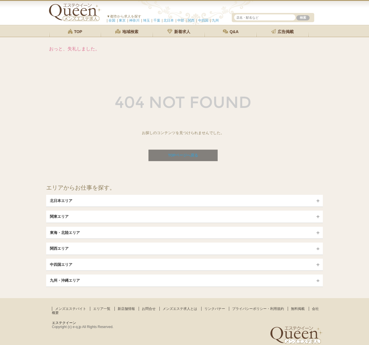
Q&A (231, 31)
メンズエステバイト (70, 309)
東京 (122, 20)
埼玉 (146, 20)
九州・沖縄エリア (65, 280)
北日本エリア (61, 201)
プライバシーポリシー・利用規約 (258, 309)
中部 (180, 20)
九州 (215, 20)
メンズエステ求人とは (180, 309)
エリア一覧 (101, 309)
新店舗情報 (126, 309)
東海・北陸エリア (65, 232)
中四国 (203, 20)
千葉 (156, 20)
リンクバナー (214, 309)
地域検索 (126, 31)
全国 (111, 20)
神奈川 (134, 20)
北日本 (168, 20)
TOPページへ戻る (183, 155)
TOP (75, 31)
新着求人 (178, 31)
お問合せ (149, 309)
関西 (191, 20)
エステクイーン (64, 323)
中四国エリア (61, 264)
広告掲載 (282, 31)
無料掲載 (298, 309)
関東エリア (59, 216)
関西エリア (59, 248)
